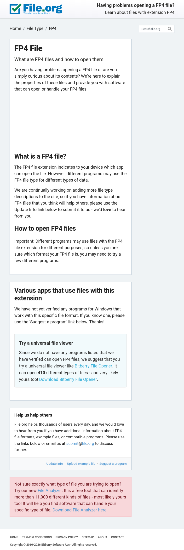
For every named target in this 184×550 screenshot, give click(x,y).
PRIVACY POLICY (67, 537)
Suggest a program (113, 463)
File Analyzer (50, 490)
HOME (14, 537)
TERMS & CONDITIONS (37, 537)
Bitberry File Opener (93, 365)
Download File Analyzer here (79, 509)
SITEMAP (88, 537)
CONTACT (117, 537)
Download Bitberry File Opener (68, 379)
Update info (54, 463)
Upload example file (81, 463)
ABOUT (102, 537)
